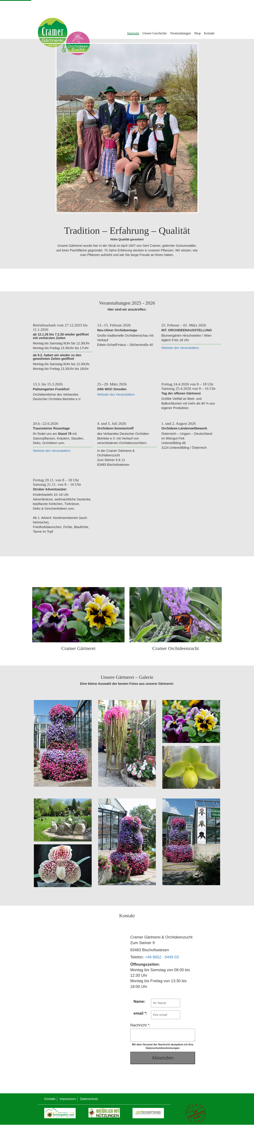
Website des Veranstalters (180, 348)
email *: (140, 1013)
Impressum (68, 1099)
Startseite (133, 33)
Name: (139, 1001)
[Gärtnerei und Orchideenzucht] (127, 610)
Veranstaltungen (180, 33)
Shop (197, 33)
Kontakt (209, 33)
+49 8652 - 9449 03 (162, 957)
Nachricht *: (140, 1025)
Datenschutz (89, 1099)
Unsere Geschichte (154, 33)
